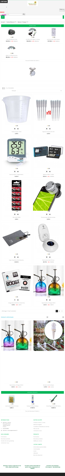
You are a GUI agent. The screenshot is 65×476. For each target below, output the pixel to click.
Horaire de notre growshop (7, 441)
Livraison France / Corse (39, 422)
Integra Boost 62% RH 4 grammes (16, 303)
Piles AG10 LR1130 (16, 217)
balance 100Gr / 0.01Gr (48, 174)
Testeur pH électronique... (33, 406)
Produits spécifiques (7, 317)
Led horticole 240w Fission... (53, 39)
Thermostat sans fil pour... (48, 260)
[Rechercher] (12, 14)
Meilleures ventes (38, 441)
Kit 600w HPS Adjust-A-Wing (33, 39)
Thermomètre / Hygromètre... (16, 174)
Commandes (37, 449)
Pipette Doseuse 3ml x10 (48, 131)
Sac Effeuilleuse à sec (11, 39)
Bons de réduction (38, 455)
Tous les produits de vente (32, 60)
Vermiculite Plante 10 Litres (11, 406)
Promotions (4, 436)
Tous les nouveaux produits (32, 411)
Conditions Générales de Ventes (41, 426)
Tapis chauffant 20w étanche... (16, 260)
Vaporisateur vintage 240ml (48, 303)
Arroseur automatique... (49, 385)
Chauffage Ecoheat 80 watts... (53, 406)
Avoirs (35, 451)
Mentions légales (38, 424)
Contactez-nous (38, 430)
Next (63, 317)
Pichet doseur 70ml (16, 131)
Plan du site (36, 428)
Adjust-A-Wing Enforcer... (12, 55)
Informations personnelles (40, 447)
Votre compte (38, 444)
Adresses (36, 453)
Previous (61, 317)
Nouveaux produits (5, 439)
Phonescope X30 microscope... (48, 217)
